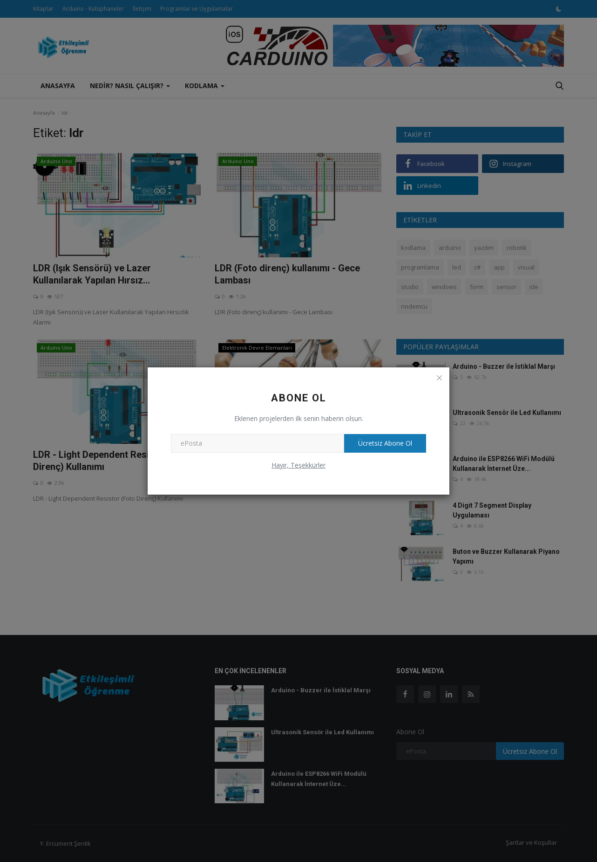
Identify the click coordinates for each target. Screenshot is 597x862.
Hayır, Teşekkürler (298, 465)
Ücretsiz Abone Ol (385, 443)
